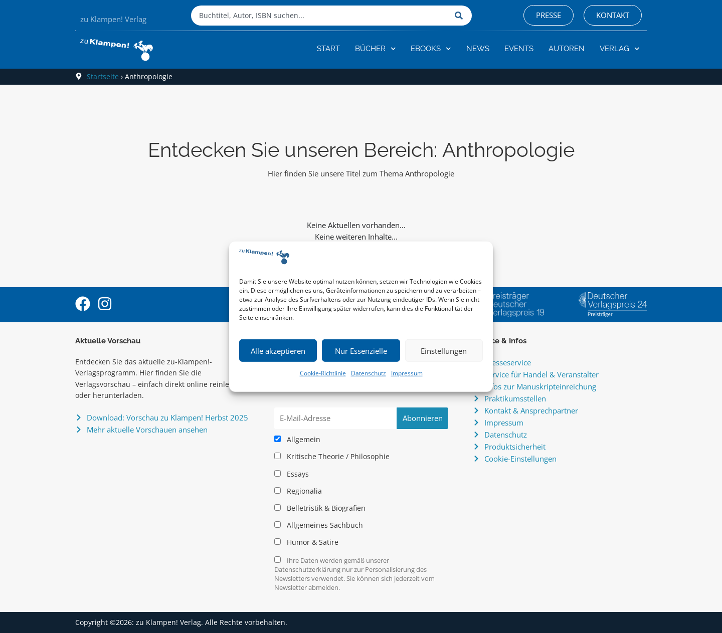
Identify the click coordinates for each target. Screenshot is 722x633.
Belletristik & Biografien (320, 508)
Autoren (567, 48)
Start (328, 48)
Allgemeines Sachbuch (318, 525)
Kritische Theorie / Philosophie (332, 456)
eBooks (431, 49)
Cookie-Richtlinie (323, 373)
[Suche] (461, 16)
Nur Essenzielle (361, 351)
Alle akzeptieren (278, 351)
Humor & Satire (306, 542)
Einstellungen (444, 351)
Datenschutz (368, 373)
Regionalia (298, 491)
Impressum (407, 373)
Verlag (620, 49)
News (477, 48)
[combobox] (320, 16)
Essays (291, 474)
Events (518, 48)
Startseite (103, 76)
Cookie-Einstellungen (520, 459)
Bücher (375, 49)
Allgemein (297, 439)
